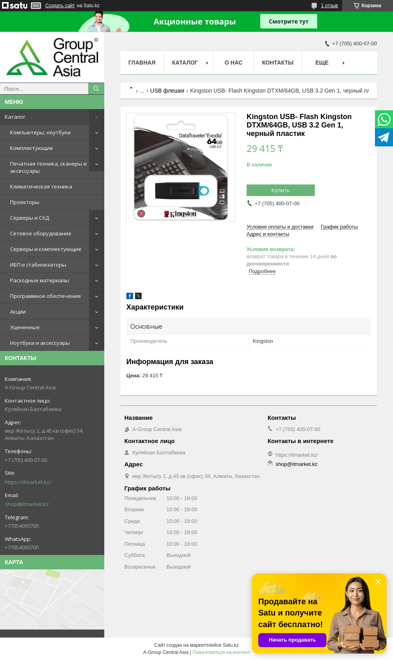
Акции (18, 311)
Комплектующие (31, 148)
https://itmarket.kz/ (28, 482)
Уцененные (25, 327)
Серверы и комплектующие (45, 249)
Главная (142, 62)
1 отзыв (329, 5)
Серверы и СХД (29, 217)
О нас (234, 62)
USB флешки (167, 90)
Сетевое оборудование (40, 233)
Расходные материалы (39, 280)
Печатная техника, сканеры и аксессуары (48, 167)
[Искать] (96, 89)
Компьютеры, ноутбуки (40, 132)
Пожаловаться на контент (221, 652)
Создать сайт (60, 5)
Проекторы (24, 202)
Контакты (277, 62)
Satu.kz (231, 645)
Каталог (15, 116)
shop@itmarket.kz (27, 504)
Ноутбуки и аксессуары (40, 342)
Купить (280, 190)
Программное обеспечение (45, 296)
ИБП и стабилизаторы (38, 264)
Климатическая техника (41, 186)
